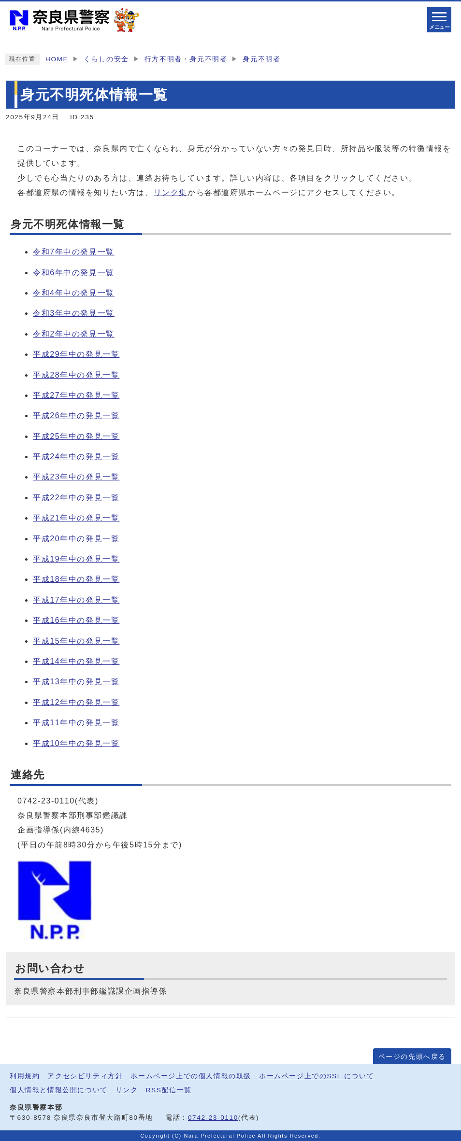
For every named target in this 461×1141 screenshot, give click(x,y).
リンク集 (170, 192)
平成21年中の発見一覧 (76, 518)
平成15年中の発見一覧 (76, 641)
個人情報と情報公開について (59, 1090)
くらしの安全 (106, 59)
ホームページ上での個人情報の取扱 (190, 1076)
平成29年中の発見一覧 (76, 354)
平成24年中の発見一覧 (76, 456)
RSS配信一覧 (169, 1090)
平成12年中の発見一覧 (76, 702)
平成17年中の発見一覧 (76, 600)
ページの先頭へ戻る (412, 1056)
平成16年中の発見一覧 (76, 620)
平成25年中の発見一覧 (76, 436)
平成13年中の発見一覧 (76, 681)
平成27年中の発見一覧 (76, 395)
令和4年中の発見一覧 (74, 293)
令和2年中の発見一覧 (74, 334)
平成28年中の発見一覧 (76, 375)
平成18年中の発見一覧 (76, 579)
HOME (56, 59)
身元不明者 (261, 59)
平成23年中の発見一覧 (76, 477)
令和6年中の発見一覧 (74, 272)
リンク (126, 1090)
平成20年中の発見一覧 (76, 539)
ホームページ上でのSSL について (316, 1076)
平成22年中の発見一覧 (76, 497)
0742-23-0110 (213, 1117)
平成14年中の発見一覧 (76, 661)
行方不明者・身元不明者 (186, 59)
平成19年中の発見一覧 (76, 559)
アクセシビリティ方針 (85, 1076)
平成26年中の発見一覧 (76, 415)
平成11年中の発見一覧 (76, 722)
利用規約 (25, 1076)
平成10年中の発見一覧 (76, 743)
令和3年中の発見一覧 (74, 313)
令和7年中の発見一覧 (74, 252)
